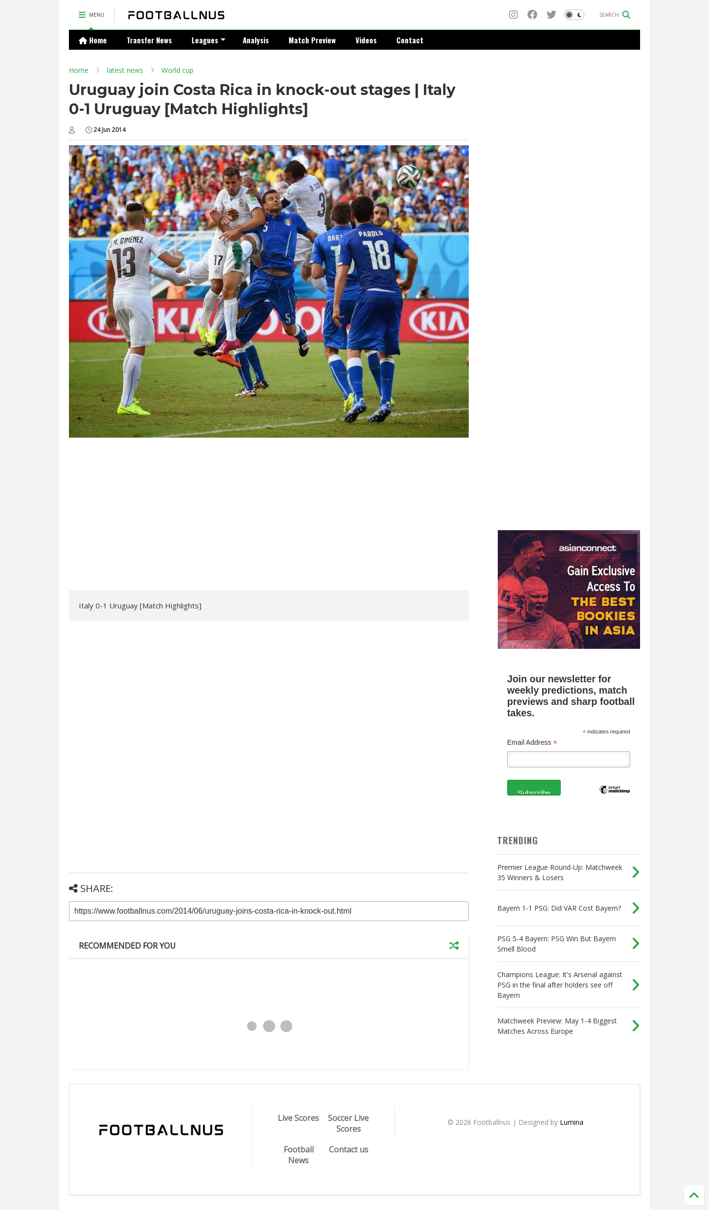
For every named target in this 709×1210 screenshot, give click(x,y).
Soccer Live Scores (348, 1123)
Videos (366, 39)
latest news (125, 70)
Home (93, 39)
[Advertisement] (151, 516)
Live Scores (298, 1118)
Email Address (532, 742)
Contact (409, 39)
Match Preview (312, 39)
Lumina (571, 1122)
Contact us (348, 1149)
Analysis (256, 39)
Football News (299, 1155)
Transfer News (149, 39)
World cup (177, 70)
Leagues (209, 39)
